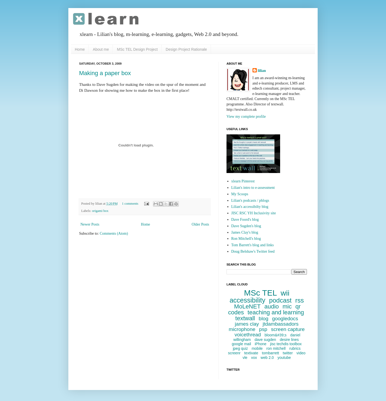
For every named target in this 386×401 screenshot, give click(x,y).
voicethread (248, 334)
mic (287, 306)
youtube (284, 357)
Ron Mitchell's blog (246, 239)
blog (263, 318)
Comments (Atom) (114, 233)
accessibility (247, 300)
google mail (241, 344)
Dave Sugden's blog (246, 226)
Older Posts (200, 224)
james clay (247, 324)
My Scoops (239, 194)
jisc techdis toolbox (286, 344)
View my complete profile (246, 117)
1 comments (130, 203)
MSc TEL (260, 292)
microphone (242, 329)
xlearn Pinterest (243, 181)
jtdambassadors (281, 324)
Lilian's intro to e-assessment (253, 188)
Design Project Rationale (186, 49)
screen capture (288, 329)
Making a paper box (105, 73)
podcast (280, 300)
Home (80, 49)
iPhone (260, 344)
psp (263, 329)
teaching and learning (276, 312)
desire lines (289, 339)
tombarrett (270, 353)
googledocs (285, 318)
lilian (262, 71)
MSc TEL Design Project (137, 49)
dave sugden (265, 339)
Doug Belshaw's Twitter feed (253, 251)
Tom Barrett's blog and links (252, 245)
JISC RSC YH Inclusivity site (253, 213)
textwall (245, 318)
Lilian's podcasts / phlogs (250, 200)
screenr (234, 353)
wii (285, 293)
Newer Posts (89, 224)
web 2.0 (267, 357)
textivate (251, 353)
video (300, 353)
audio (271, 306)
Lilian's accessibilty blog (250, 207)
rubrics (294, 348)
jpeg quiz (240, 348)
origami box (100, 211)
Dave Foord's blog (245, 220)
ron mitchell (276, 348)
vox (254, 357)
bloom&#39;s (276, 335)
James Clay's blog (244, 232)
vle (245, 357)
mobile (257, 348)
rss (299, 300)
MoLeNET (247, 306)
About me (101, 49)
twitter (288, 353)
